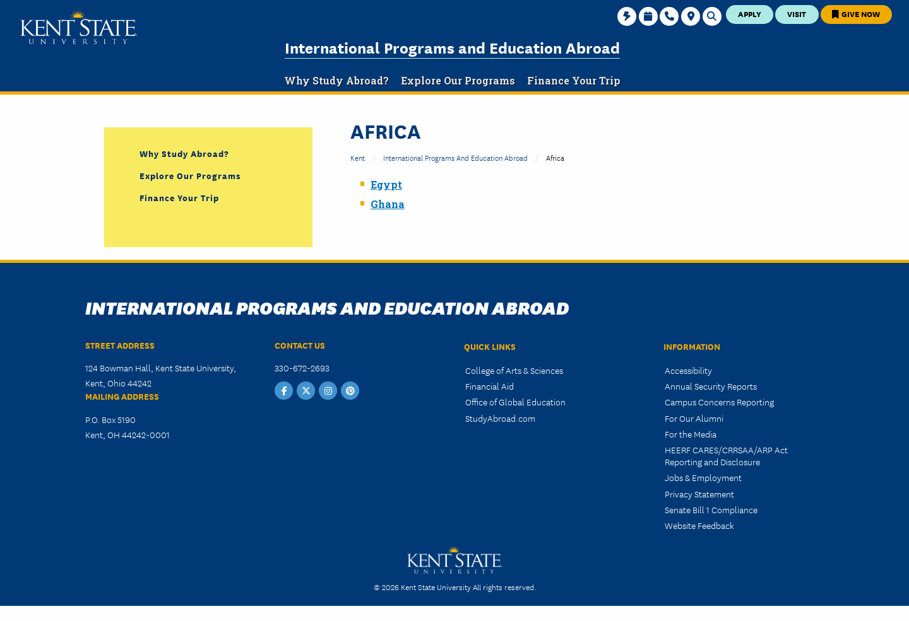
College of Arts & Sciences (514, 370)
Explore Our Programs (190, 175)
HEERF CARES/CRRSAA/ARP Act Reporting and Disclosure (726, 455)
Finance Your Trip (179, 197)
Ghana (388, 204)
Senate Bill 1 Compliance (711, 509)
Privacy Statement (699, 494)
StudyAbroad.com (500, 418)
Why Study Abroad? (184, 153)
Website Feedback (699, 525)
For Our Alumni (694, 418)
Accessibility (688, 370)
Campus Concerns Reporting (719, 402)
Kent (357, 157)
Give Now (856, 13)
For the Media (690, 434)
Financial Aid (489, 386)
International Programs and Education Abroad (452, 47)
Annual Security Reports (711, 386)
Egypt (386, 184)
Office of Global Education (515, 402)
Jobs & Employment (703, 477)
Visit (796, 13)
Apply (749, 13)
